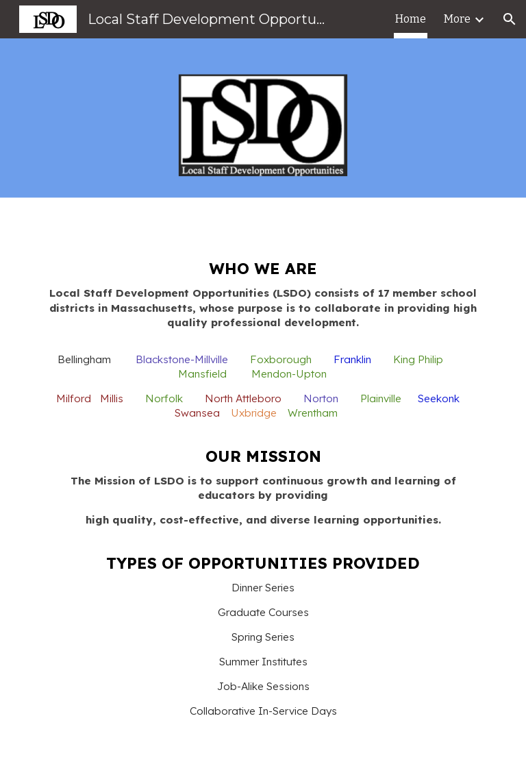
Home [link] (410, 18)
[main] (262, 504)
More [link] (457, 18)
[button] (509, 19)
